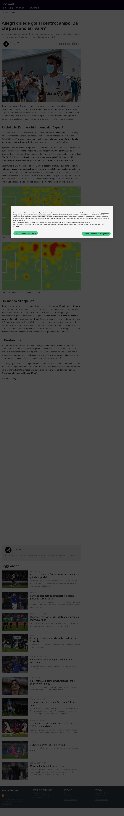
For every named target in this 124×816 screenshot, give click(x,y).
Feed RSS (6, 795)
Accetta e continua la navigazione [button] (96, 234)
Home (4, 8)
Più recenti (5, 12)
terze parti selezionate (44, 215)
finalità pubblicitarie (38, 218)
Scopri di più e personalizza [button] (25, 233)
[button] (109, 210)
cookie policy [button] (104, 213)
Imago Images (7, 804)
